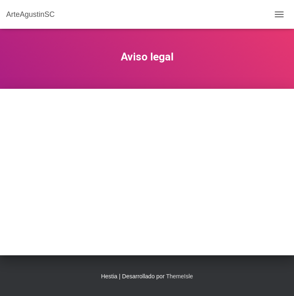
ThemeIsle (179, 276)
